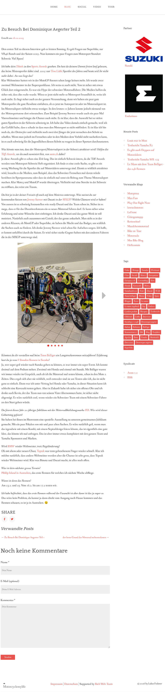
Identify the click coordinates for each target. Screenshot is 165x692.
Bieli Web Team (104, 684)
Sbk (141, 332)
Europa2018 (130, 280)
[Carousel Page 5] (62, 345)
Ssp (143, 306)
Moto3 (147, 285)
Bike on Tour (134, 231)
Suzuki (134, 275)
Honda (127, 285)
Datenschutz (71, 684)
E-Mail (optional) (10, 581)
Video (97, 7)
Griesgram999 (135, 217)
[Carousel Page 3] (55, 345)
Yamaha (145, 270)
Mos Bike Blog (135, 240)
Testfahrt (156, 332)
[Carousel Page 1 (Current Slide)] (48, 346)
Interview (147, 316)
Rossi (136, 301)
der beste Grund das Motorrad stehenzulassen (86, 537)
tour (111, 7)
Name (5, 562)
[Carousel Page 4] (58, 345)
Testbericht (155, 311)
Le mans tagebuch (132, 306)
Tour (142, 290)
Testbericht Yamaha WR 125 (143, 159)
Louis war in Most (137, 141)
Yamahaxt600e (131, 290)
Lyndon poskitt (131, 311)
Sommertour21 (131, 332)
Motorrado (133, 236)
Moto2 (143, 275)
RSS (129, 377)
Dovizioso (129, 342)
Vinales (144, 337)
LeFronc (132, 212)
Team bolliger (130, 296)
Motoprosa (133, 193)
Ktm (152, 280)
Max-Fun (132, 198)
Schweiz (136, 327)
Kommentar (8, 600)
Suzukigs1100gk (131, 321)
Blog (148, 332)
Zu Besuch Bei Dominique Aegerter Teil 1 (23, 537)
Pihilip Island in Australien (16, 473)
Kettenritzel (133, 221)
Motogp (135, 270)
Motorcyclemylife (14, 687)
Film (127, 275)
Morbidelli (154, 337)
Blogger (128, 301)
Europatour (153, 275)
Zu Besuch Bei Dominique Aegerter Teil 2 (40, 29)
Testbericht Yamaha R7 (140, 145)
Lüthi (137, 316)
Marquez (143, 311)
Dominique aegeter (149, 321)
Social (82, 7)
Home (54, 7)
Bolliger (146, 327)
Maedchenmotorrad (138, 226)
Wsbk (157, 290)
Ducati (150, 290)
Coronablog (143, 280)
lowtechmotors (135, 208)
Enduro (151, 306)
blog (67, 7)
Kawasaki (137, 285)
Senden (7, 657)
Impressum (57, 684)
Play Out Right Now (138, 203)
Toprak (41, 451)
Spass (157, 296)
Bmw (136, 337)
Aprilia (128, 337)
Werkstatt (155, 270)
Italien (127, 327)
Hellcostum (133, 245)
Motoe (141, 296)
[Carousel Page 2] (51, 345)
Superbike (129, 347)
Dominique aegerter (144, 342)
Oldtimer (128, 316)
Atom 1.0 (132, 373)
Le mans (144, 301)
